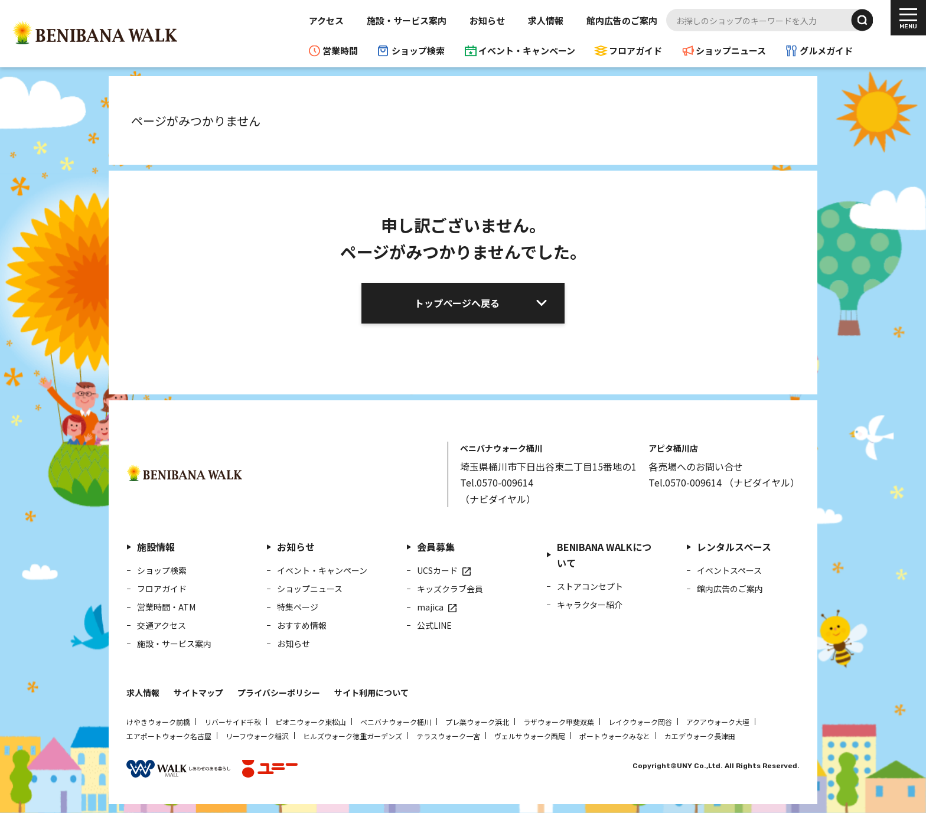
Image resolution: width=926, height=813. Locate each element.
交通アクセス (161, 625)
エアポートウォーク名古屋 (168, 736)
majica (430, 607)
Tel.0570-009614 (496, 482)
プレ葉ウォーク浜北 (477, 722)
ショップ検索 (418, 50)
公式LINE (434, 625)
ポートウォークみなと (614, 736)
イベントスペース (729, 570)
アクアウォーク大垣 (717, 722)
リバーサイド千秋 (232, 722)
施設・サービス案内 (406, 20)
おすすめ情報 (302, 625)
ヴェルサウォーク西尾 (529, 736)
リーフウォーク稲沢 (257, 736)
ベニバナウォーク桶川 (395, 722)
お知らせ (487, 20)
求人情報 (545, 20)
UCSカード (437, 570)
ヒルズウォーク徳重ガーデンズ (352, 736)
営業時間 (340, 50)
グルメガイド (826, 50)
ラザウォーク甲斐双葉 (558, 722)
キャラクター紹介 (589, 604)
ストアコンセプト (590, 586)
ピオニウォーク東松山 (310, 722)
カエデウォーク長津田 (699, 736)
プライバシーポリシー (278, 692)
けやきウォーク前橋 (158, 722)
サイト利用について (371, 692)
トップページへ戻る (457, 303)
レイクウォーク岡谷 (640, 722)
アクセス (326, 20)
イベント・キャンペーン (526, 50)
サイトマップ (198, 692)
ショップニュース (731, 50)
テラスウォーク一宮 (448, 736)
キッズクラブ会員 (450, 589)
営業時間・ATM (166, 607)
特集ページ (297, 607)
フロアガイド (635, 50)
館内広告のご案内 (621, 20)
